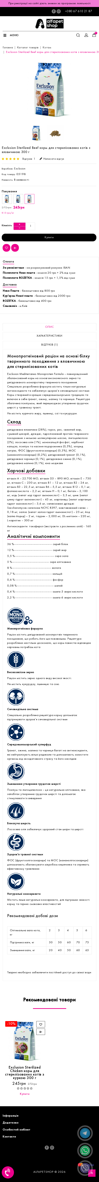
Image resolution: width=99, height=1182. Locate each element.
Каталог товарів (28, 47)
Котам (47, 47)
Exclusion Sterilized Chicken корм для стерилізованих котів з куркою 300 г (24, 1073)
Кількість (7, 225)
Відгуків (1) (49, 344)
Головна (8, 47)
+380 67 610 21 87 (78, 11)
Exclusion (19, 168)
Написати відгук (52, 159)
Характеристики (49, 336)
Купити (49, 237)
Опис (49, 327)
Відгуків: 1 (28, 159)
